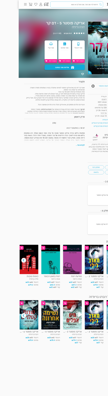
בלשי (94, 172)
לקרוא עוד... (61, 145)
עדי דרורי (85, 113)
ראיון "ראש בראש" (97, 154)
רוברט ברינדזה (59, 27)
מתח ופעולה (95, 13)
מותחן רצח (77, 167)
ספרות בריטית (94, 167)
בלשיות (77, 172)
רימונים (85, 99)
